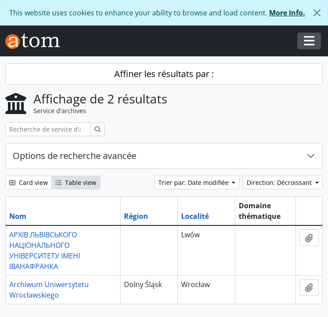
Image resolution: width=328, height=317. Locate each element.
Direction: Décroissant (280, 182)
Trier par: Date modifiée (194, 182)
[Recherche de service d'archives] (48, 129)
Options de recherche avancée (74, 156)
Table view (75, 182)
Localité (195, 216)
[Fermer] (317, 12)
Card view (28, 182)
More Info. (287, 13)
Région (136, 216)
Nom (17, 216)
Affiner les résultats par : (164, 74)
